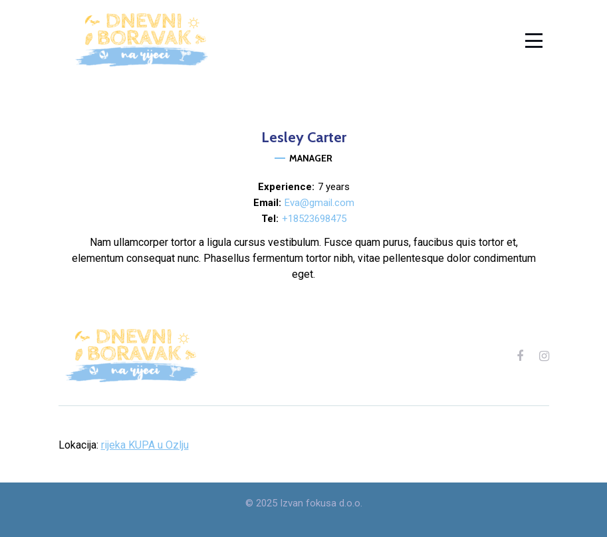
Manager (310, 158)
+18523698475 (314, 219)
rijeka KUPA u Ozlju (145, 445)
